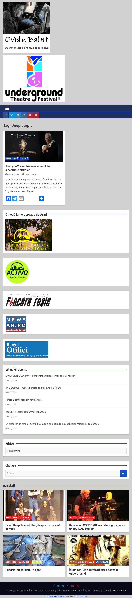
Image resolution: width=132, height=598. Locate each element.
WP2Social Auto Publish (54, 596)
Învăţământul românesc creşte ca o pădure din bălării (33, 387)
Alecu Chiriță (12, 159)
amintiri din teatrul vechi (18, 517)
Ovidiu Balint (29, 174)
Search (123, 473)
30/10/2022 (12, 174)
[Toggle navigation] (7, 108)
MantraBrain (119, 590)
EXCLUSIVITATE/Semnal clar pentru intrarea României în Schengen (40, 375)
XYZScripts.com (81, 596)
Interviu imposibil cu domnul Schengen (25, 411)
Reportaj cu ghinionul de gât (23, 569)
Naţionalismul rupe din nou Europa (23, 399)
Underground (102, 562)
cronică (24, 159)
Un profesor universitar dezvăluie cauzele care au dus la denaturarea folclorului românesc (52, 424)
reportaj (36, 562)
